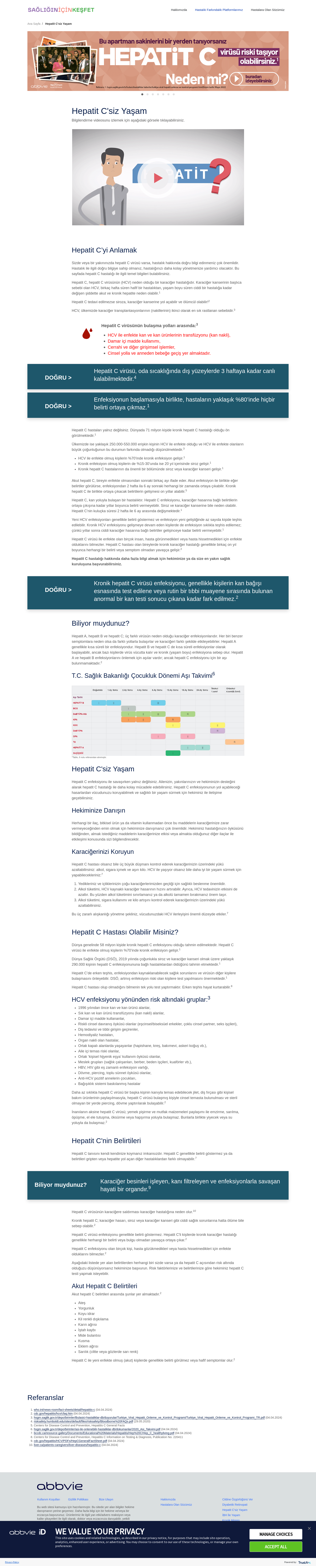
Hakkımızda (179, 9)
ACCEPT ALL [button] (276, 1547)
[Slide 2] (153, 94)
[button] (309, 1528)
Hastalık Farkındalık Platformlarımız (219, 9)
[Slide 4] (163, 94)
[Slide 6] (174, 94)
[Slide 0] (142, 94)
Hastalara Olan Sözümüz (268, 9)
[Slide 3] (158, 94)
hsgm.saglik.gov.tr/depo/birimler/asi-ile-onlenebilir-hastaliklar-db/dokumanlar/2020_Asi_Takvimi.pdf (97, 1429)
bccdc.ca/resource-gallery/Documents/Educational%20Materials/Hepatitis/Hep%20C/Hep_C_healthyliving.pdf (104, 1433)
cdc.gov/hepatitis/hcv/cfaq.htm (53, 1413)
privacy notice (156, 1538)
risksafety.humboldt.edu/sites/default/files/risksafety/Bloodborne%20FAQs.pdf (83, 1421)
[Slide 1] (148, 94)
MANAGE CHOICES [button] (276, 1534)
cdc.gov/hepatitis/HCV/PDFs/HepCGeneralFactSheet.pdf (70, 1440)
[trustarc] (304, 1562)
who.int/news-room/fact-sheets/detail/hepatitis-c (64, 1409)
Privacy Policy (12, 1562)
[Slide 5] (168, 94)
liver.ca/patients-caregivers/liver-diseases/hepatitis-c (67, 1444)
